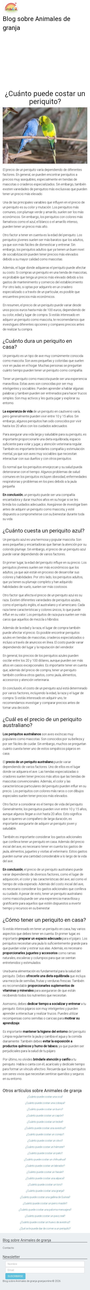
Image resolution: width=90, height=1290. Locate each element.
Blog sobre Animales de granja (36, 23)
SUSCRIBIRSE (15, 1276)
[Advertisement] (45, 59)
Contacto (8, 1247)
